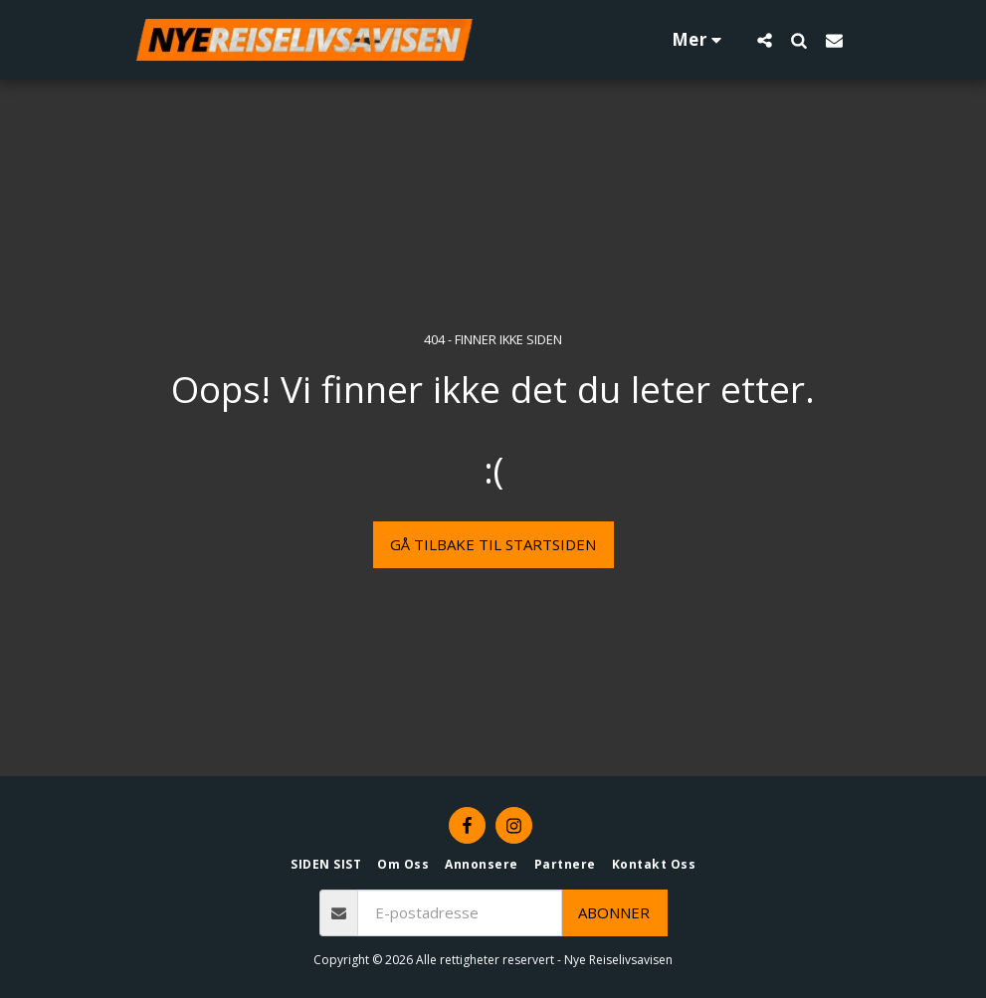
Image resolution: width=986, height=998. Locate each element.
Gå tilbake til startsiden (493, 544)
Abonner (614, 912)
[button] (764, 40)
